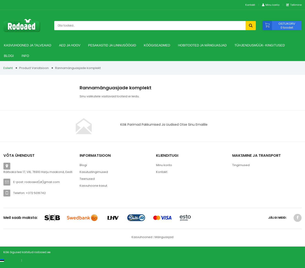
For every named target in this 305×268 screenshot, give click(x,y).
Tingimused (241, 165)
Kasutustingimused (94, 172)
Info (25, 56)
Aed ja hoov (69, 45)
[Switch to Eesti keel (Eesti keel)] (9, 260)
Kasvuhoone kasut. (94, 185)
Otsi (251, 25)
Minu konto (164, 165)
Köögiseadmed (157, 45)
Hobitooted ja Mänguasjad (202, 45)
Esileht (8, 68)
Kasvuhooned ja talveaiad (27, 45)
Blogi (9, 56)
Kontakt (250, 5)
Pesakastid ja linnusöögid (112, 45)
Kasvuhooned (142, 237)
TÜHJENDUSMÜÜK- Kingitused (260, 45)
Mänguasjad (164, 237)
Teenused (87, 179)
